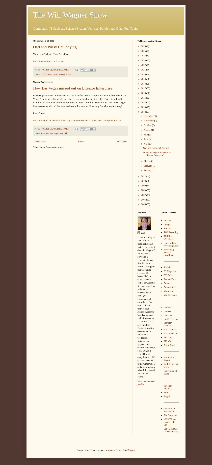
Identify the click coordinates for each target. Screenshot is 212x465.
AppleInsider (170, 287)
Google (167, 224)
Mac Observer (170, 295)
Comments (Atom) (54, 147)
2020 (143, 74)
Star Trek (63, 133)
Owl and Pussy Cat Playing (55, 47)
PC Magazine (170, 271)
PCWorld (168, 275)
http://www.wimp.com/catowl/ (48, 61)
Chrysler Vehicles (168, 324)
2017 (143, 88)
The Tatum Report (169, 359)
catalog (44, 74)
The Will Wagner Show (70, 14)
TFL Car (168, 341)
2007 (143, 195)
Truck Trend (169, 345)
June (146, 139)
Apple (166, 283)
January (148, 170)
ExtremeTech (170, 279)
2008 (143, 190)
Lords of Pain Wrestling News (171, 244)
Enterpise (45, 133)
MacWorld (169, 291)
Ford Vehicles (170, 329)
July (146, 134)
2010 (143, 181)
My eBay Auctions (168, 387)
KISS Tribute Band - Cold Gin (170, 422)
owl (56, 74)
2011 (143, 176)
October (148, 125)
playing (62, 74)
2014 (143, 102)
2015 (143, 98)
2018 (143, 84)
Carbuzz (167, 307)
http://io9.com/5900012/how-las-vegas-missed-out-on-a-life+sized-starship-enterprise (77, 120)
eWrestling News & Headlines (169, 252)
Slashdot (168, 267)
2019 (143, 79)
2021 (143, 69)
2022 (143, 65)
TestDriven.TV (171, 333)
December (149, 116)
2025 (143, 51)
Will (143, 233)
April (146, 144)
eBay (166, 392)
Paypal (167, 396)
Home (81, 141)
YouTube (168, 228)
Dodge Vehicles (171, 319)
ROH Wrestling (171, 232)
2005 (143, 204)
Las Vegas (54, 133)
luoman (111, 450)
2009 (143, 185)
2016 (143, 93)
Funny (50, 74)
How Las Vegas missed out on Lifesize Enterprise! (73, 88)
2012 (143, 112)
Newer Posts (40, 141)
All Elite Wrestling (168, 237)
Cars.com (168, 315)
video (68, 74)
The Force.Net (170, 415)
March (147, 161)
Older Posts (121, 141)
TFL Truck (169, 337)
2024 (143, 55)
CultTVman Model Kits (169, 410)
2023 (143, 60)
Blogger (131, 450)
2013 (143, 107)
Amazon (167, 220)
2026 (143, 46)
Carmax (167, 311)
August (147, 130)
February (148, 166)
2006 (143, 200)
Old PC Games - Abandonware (171, 430)
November (149, 120)
